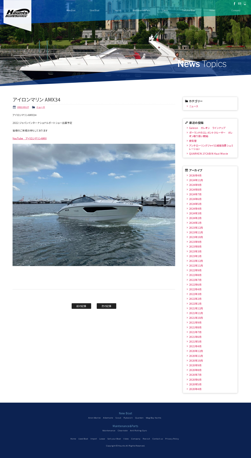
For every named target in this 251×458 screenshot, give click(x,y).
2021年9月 (195, 322)
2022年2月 (195, 298)
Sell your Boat (188, 10)
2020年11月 (196, 355)
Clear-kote (123, 430)
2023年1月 (195, 256)
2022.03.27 (23, 107)
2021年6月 (195, 336)
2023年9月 (195, 241)
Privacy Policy (172, 439)
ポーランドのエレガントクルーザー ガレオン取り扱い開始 (211, 134)
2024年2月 (195, 218)
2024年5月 (195, 203)
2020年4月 (195, 389)
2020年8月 (195, 370)
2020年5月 (195, 384)
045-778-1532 (245, 3)
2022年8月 (195, 275)
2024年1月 (195, 222)
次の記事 (106, 306)
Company (235, 10)
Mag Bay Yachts (153, 418)
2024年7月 (195, 194)
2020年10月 (196, 360)
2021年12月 (196, 308)
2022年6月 (195, 284)
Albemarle (108, 418)
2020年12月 (196, 350)
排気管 (193, 140)
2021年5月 (195, 341)
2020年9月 (195, 365)
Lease (165, 10)
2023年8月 (195, 246)
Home (73, 439)
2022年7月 (195, 279)
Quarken (139, 418)
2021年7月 (195, 332)
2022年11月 (196, 265)
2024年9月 (195, 184)
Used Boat (94, 10)
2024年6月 (195, 199)
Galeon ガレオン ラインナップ (207, 127)
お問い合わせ (239, 3)
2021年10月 (196, 317)
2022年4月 (195, 289)
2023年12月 (196, 227)
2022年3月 (195, 294)
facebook (234, 3)
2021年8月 (195, 327)
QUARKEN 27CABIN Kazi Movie (208, 153)
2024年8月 (195, 189)
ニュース (40, 107)
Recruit (146, 439)
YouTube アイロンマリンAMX (30, 138)
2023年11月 (196, 232)
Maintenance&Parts (141, 10)
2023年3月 (195, 251)
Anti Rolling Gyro (138, 430)
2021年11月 (196, 313)
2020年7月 (195, 374)
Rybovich (128, 418)
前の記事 (81, 306)
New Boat (71, 10)
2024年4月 (195, 208)
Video (212, 10)
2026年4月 (195, 175)
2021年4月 (195, 346)
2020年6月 (195, 379)
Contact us (157, 439)
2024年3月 (195, 213)
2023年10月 (196, 237)
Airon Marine (94, 418)
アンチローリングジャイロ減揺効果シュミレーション (211, 147)
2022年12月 (196, 260)
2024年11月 (196, 180)
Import (118, 10)
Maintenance (108, 430)
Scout (118, 418)
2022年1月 (195, 303)
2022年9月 (195, 270)
